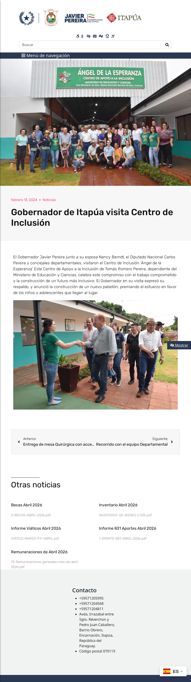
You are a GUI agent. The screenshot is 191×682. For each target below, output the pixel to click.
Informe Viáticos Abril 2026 (36, 528)
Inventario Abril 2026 (118, 505)
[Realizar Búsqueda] (167, 45)
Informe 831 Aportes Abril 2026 (127, 528)
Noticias (49, 200)
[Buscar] (90, 45)
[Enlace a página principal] (80, 17)
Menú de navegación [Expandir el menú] (45, 55)
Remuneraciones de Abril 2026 (39, 552)
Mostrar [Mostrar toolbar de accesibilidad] (179, 345)
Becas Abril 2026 (26, 505)
